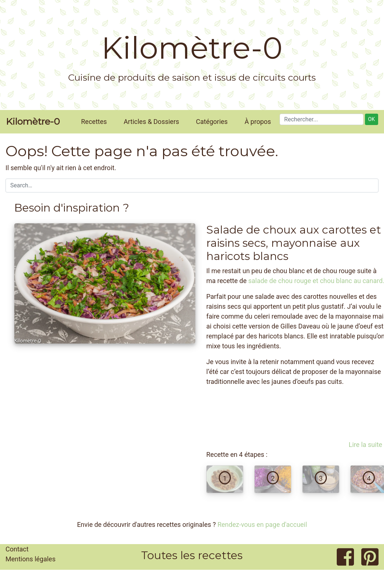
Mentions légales (30, 559)
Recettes (94, 121)
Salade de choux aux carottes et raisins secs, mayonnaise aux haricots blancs (293, 243)
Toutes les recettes (192, 555)
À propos (257, 121)
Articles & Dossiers (151, 121)
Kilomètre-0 (192, 48)
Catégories (212, 121)
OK (371, 119)
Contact (17, 549)
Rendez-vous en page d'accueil (262, 524)
